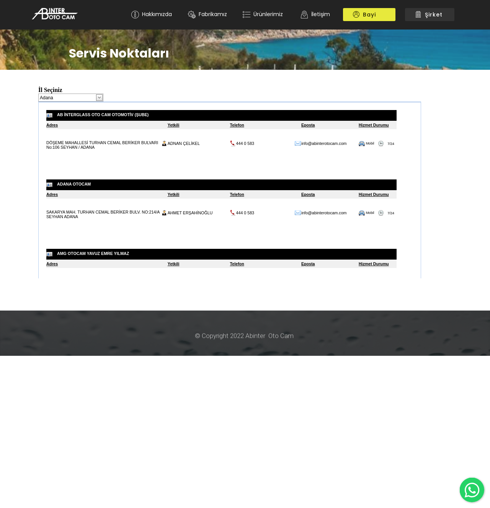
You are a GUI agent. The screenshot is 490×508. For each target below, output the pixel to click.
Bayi (369, 14)
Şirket (429, 14)
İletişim (315, 14)
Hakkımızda (151, 14)
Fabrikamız (207, 14)
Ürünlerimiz (263, 14)
